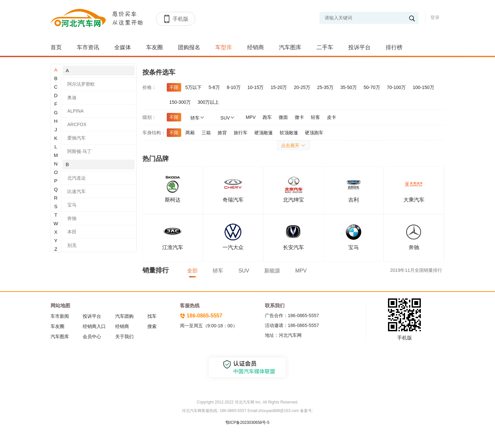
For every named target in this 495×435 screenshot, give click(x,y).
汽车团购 (124, 316)
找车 (152, 316)
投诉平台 (359, 47)
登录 (435, 17)
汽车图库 (290, 47)
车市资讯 (88, 47)
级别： (149, 117)
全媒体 (122, 47)
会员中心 (92, 336)
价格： (149, 87)
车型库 (223, 47)
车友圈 (154, 47)
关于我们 (124, 336)
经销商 (255, 47)
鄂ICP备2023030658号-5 (247, 422)
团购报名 (189, 47)
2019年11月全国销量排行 (416, 270)
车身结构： (153, 132)
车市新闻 (60, 316)
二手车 (324, 47)
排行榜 (394, 47)
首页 (56, 47)
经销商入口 (94, 326)
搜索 (152, 326)
